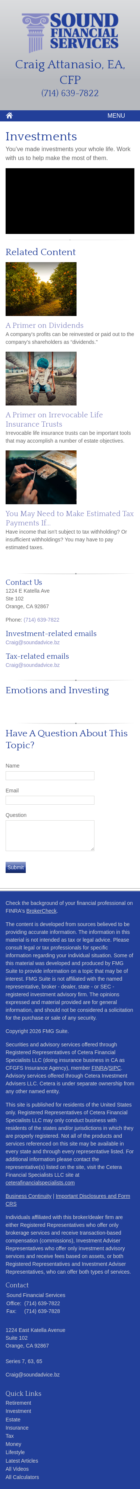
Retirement (18, 1403)
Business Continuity (29, 1196)
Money (13, 1444)
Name (12, 766)
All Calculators (22, 1477)
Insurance (17, 1428)
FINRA (99, 1068)
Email (12, 791)
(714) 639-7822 (41, 620)
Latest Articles (22, 1461)
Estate (13, 1420)
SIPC (115, 1068)
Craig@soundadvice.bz (33, 642)
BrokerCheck (42, 911)
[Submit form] (16, 867)
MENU (114, 116)
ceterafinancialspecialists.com (40, 1183)
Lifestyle (15, 1452)
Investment (18, 1411)
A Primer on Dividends (45, 326)
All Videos (17, 1469)
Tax (10, 1436)
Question (16, 815)
